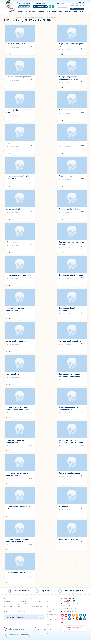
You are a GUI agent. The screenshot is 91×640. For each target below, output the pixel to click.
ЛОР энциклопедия (22, 611)
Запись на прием (24, 6)
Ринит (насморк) (51, 609)
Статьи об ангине (51, 604)
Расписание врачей (40, 3)
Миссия (6, 604)
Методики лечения (36, 604)
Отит (48, 606)
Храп (48, 616)
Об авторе (6, 598)
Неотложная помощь (36, 601)
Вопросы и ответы (8, 606)
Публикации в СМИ (22, 604)
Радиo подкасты (22, 601)
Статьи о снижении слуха (53, 614)
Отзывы (6, 609)
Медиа (5, 611)
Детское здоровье (35, 598)
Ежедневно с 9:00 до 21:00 (69, 611)
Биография (7, 601)
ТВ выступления (22, 598)
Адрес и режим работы (24, 3)
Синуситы (49, 611)
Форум (19, 606)
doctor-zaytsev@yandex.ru (69, 608)
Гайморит (49, 624)
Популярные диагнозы (23, 609)
